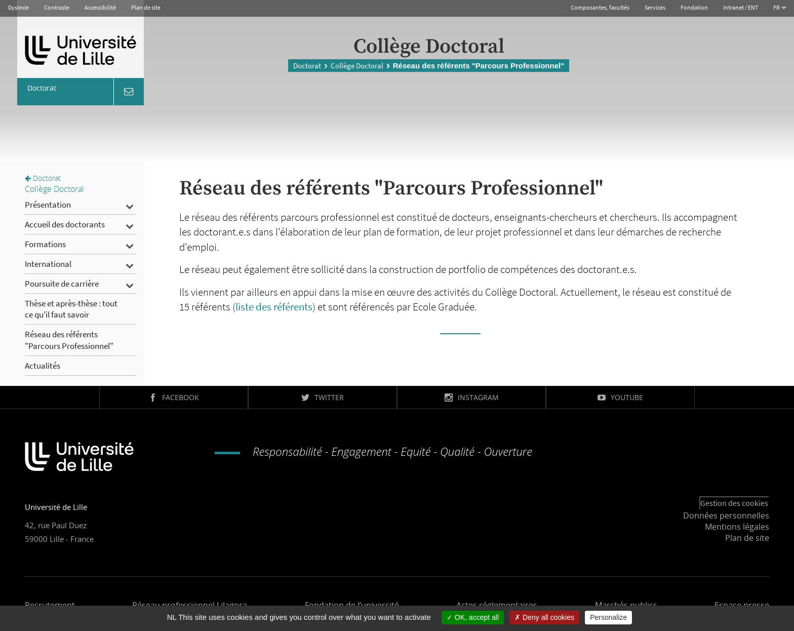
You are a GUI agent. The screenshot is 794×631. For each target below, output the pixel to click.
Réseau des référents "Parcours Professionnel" (69, 340)
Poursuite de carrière (62, 283)
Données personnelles (726, 515)
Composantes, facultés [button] (600, 7)
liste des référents (273, 306)
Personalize (608, 617)
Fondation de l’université (352, 605)
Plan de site (146, 7)
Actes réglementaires (496, 605)
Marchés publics (626, 605)
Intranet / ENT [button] (740, 7)
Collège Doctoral (357, 65)
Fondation (694, 7)
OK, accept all (473, 617)
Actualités (42, 365)
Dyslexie (18, 7)
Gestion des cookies (734, 503)
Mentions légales (737, 526)
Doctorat (307, 65)
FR (777, 7)
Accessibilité (100, 7)
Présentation (48, 204)
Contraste (56, 7)
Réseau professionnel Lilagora (189, 605)
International (48, 263)
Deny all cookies (544, 617)
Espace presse (741, 605)
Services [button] (655, 7)
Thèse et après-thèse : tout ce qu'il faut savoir (71, 309)
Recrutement (50, 605)
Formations (45, 244)
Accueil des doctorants (65, 224)
